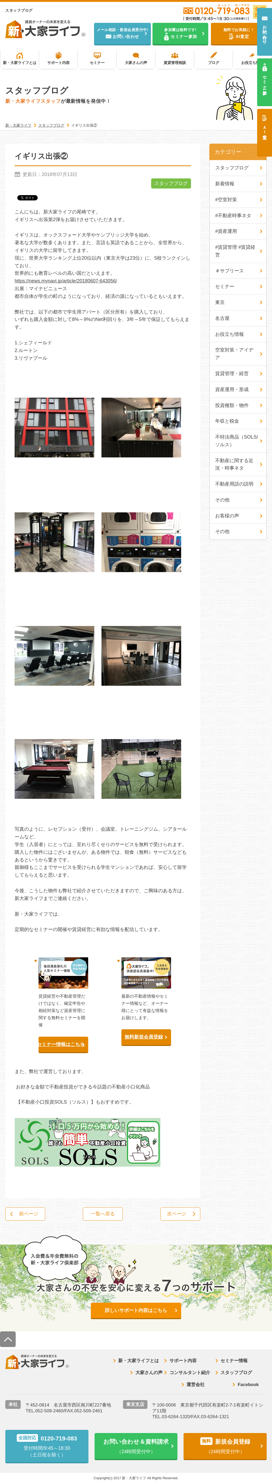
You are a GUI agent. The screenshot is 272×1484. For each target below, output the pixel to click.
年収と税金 (227, 421)
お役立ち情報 (252, 63)
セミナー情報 (234, 1360)
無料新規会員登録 (144, 1037)
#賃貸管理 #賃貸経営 (235, 251)
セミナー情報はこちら (62, 1044)
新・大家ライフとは (19, 63)
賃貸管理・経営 (232, 373)
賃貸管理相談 (175, 63)
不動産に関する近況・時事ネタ (234, 464)
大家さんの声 (136, 63)
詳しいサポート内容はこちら (136, 1310)
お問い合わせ (264, 32)
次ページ (176, 1214)
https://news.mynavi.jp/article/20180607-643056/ (66, 281)
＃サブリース (229, 270)
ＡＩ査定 (264, 127)
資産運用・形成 (232, 389)
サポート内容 (58, 63)
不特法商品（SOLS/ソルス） (236, 441)
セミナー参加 (264, 80)
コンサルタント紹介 (189, 1372)
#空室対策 (226, 199)
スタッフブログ (171, 183)
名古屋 (222, 318)
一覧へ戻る (103, 1214)
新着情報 (224, 183)
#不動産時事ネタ (233, 215)
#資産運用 (226, 231)
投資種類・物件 (232, 405)
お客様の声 (227, 516)
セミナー (97, 63)
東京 (220, 302)
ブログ (213, 63)
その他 (222, 500)
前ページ (29, 1214)
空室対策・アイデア (234, 354)
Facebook (248, 1384)
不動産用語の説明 (234, 484)
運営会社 (195, 1384)
